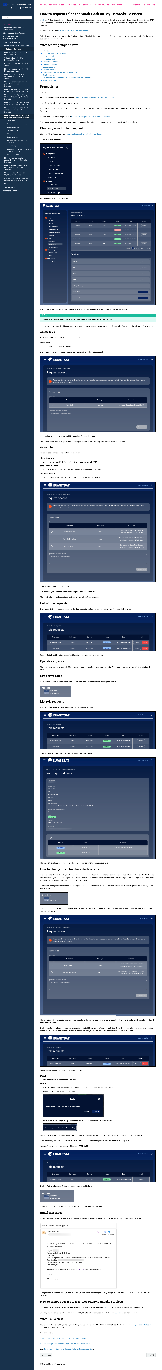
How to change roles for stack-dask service (17, 141)
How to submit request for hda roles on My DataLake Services (16, 103)
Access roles (50, 56)
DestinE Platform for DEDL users (16, 45)
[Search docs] (17, 17)
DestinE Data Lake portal (144, 5)
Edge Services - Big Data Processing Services (12, 37)
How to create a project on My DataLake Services (16, 70)
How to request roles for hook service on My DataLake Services (16, 110)
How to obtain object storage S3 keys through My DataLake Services (16, 97)
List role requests (12, 137)
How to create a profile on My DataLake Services (16, 53)
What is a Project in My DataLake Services (13, 59)
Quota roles (50, 59)
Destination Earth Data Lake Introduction (14, 29)
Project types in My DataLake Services (16, 64)
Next (150, 1355)
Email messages (12, 146)
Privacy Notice (9, 187)
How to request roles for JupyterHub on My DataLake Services (15, 160)
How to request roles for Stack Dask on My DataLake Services (15, 116)
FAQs (5, 184)
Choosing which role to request (16, 124)
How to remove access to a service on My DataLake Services (19, 150)
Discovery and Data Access (14, 33)
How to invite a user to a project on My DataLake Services (14, 76)
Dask (42, 20)
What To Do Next (13, 154)
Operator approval (13, 130)
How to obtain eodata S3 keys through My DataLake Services (16, 90)
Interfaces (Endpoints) (11, 42)
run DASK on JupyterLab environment (73, 31)
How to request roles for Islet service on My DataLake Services (15, 167)
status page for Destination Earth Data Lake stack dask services (68, 1349)
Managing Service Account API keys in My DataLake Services (16, 179)
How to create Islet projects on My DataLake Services (16, 174)
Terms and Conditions (11, 191)
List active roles (12, 134)
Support (108, 1307)
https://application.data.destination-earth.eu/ (83, 134)
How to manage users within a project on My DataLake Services (16, 84)
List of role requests (13, 127)
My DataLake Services (11, 49)
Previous (47, 1355)
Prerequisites (11, 121)
